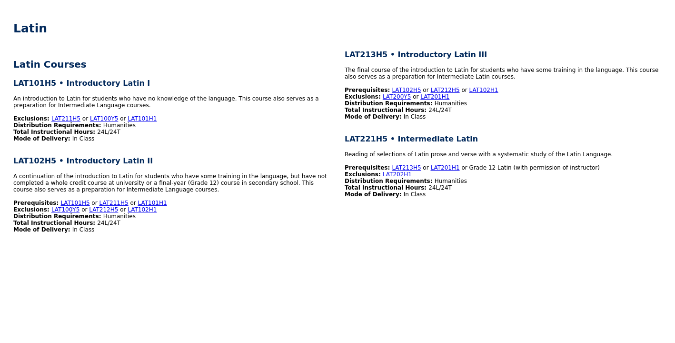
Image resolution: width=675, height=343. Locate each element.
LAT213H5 (406, 167)
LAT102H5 (406, 90)
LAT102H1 (142, 209)
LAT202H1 (397, 174)
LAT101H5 (74, 203)
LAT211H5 (65, 118)
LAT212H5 (103, 209)
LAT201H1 (434, 96)
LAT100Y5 (104, 118)
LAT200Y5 (397, 96)
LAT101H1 (142, 118)
